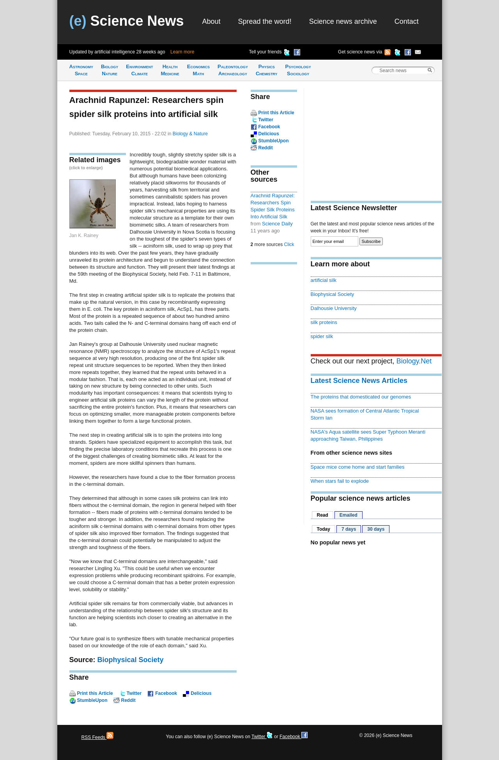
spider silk (322, 336)
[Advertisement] (274, 391)
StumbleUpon (92, 700)
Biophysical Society (130, 660)
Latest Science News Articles (359, 380)
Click (289, 244)
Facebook (166, 693)
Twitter (134, 693)
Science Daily (277, 224)
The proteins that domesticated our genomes (361, 397)
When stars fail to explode (340, 481)
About (211, 21)
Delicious (201, 693)
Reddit (128, 700)
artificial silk (323, 280)
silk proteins (324, 322)
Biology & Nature (190, 133)
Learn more (182, 52)
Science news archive (343, 21)
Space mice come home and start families (358, 467)
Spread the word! (265, 21)
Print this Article (95, 693)
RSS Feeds (97, 737)
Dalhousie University (334, 308)
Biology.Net (414, 361)
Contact (407, 21)
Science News (126, 21)
